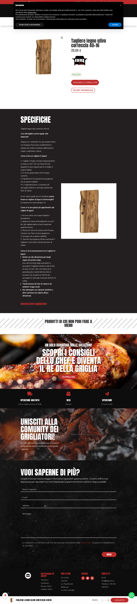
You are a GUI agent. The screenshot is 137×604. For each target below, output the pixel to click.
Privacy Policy (86, 542)
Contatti (64, 581)
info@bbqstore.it (107, 581)
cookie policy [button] (31, 12)
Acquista (119, 600)
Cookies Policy (46, 589)
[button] (62, 38)
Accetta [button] (115, 25)
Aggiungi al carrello (83, 82)
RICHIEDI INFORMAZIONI (83, 90)
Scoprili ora (68, 376)
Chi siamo (65, 577)
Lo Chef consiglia (67, 590)
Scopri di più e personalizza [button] (29, 25)
